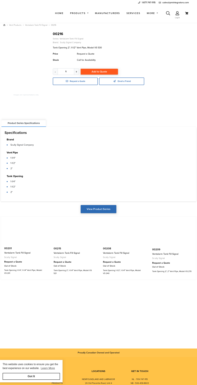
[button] (79, 13)
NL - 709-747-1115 (140, 379)
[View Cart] (187, 13)
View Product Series (98, 209)
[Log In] (177, 13)
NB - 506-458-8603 (140, 383)
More (151, 13)
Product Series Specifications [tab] (24, 123)
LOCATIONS (98, 371)
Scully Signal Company (22, 145)
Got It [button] (31, 376)
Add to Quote (99, 71)
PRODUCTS (57, 383)
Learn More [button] (48, 368)
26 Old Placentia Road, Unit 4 (98, 383)
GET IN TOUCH (139, 371)
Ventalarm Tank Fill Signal (71, 38)
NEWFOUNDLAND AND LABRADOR (98, 379)
